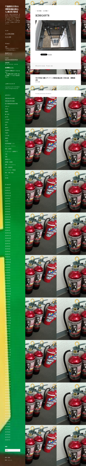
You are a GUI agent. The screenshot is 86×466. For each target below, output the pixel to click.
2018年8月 (7, 392)
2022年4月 (7, 278)
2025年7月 (7, 201)
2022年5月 (7, 275)
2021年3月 (7, 310)
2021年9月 (7, 296)
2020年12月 (8, 318)
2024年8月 (7, 222)
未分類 (6, 178)
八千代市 (7, 119)
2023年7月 (7, 243)
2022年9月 (7, 265)
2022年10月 (8, 262)
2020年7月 (7, 331)
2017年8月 (7, 421)
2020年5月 (7, 336)
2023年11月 (8, 235)
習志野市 (7, 130)
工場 (6, 154)
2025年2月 (7, 211)
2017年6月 (7, 426)
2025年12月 (8, 193)
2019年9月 (7, 357)
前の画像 (39, 11)
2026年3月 (7, 188)
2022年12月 (8, 259)
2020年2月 (7, 344)
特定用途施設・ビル (10, 143)
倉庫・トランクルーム (10, 164)
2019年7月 (7, 363)
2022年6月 (7, 272)
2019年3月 (7, 373)
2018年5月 (7, 400)
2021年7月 (7, 299)
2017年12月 (8, 410)
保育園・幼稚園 (8, 162)
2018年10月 (8, 387)
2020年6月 (7, 334)
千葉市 (6, 133)
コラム (6, 175)
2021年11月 (8, 291)
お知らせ (7, 106)
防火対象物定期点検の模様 (11, 103)
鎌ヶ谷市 (7, 114)
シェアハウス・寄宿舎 (10, 170)
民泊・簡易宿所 (8, 167)
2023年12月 (8, 233)
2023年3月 (7, 251)
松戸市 (6, 117)
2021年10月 (8, 294)
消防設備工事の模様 (10, 101)
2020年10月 (8, 323)
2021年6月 (7, 302)
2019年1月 (7, 379)
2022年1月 (7, 286)
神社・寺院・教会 (9, 172)
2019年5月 (7, 368)
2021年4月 (7, 307)
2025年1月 (7, 214)
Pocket (50, 54)
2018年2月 (7, 405)
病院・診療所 (8, 149)
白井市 (6, 122)
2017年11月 (8, 413)
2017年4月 (7, 429)
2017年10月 (8, 416)
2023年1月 (7, 257)
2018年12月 (8, 381)
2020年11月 (8, 320)
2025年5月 (7, 206)
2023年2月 (7, 254)
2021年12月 (8, 288)
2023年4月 (7, 249)
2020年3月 (7, 341)
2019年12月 (8, 349)
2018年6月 (7, 397)
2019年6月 (7, 365)
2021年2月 (7, 312)
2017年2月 (7, 434)
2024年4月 (7, 227)
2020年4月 (7, 339)
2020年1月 (7, 347)
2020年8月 (7, 328)
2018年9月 (7, 389)
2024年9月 (7, 219)
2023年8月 (7, 241)
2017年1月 (7, 437)
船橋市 (6, 111)
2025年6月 (7, 203)
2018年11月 (8, 384)
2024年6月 (7, 225)
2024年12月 (8, 217)
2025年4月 (7, 209)
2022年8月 (7, 267)
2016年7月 (7, 440)
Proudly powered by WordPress (43, 93)
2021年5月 (7, 304)
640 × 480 (50, 66)
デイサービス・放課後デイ (11, 151)
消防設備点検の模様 (10, 98)
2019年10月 (8, 355)
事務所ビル (7, 159)
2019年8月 (7, 360)
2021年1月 (7, 315)
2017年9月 (7, 418)
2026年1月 (7, 190)
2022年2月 (7, 283)
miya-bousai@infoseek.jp (11, 59)
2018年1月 (7, 408)
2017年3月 (7, 432)
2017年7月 (7, 424)
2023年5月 (7, 246)
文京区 (6, 141)
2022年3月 (7, 280)
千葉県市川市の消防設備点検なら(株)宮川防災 (12, 9)
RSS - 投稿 (7, 457)
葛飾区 (6, 138)
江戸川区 (7, 135)
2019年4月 (7, 371)
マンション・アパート (10, 146)
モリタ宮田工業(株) (9, 33)
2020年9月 (7, 326)
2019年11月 (8, 352)
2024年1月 (7, 230)
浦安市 (6, 127)
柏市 (6, 125)
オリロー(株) (8, 37)
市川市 (6, 109)
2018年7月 (7, 395)
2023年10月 (8, 238)
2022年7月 (7, 270)
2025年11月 (8, 195)
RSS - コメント (8, 460)
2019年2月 (7, 376)
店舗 (6, 156)
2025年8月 (7, 198)
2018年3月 (7, 402)
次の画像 (45, 11)
